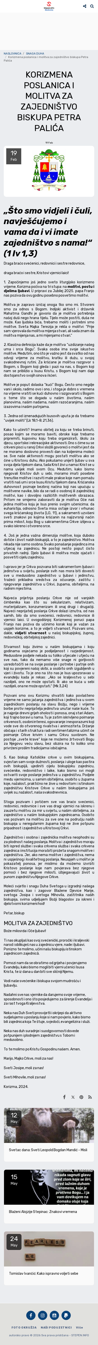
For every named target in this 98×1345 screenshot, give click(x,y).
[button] (5, 6)
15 (14, 1179)
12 (14, 1117)
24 (14, 1241)
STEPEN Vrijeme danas (49, 19)
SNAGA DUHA (35, 53)
